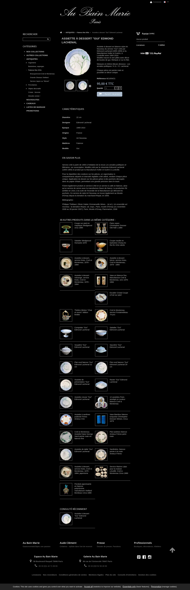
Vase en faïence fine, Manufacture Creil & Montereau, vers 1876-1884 (119, 278)
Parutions (117, 546)
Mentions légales (96, 575)
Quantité (100, 88)
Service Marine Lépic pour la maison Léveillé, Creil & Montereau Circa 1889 (119, 469)
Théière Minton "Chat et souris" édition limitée (83, 312)
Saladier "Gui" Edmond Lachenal (117, 328)
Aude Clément (68, 543)
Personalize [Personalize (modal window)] (156, 587)
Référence (101, 78)
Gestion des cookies (147, 575)
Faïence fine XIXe (35, 70)
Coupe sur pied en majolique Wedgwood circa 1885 (83, 225)
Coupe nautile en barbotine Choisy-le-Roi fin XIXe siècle (118, 243)
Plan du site (110, 575)
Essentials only (129, 587)
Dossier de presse (104, 546)
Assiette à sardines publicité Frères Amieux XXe (82, 416)
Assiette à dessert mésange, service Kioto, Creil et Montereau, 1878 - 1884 (82, 279)
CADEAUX (31, 103)
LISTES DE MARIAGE (35, 107)
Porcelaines (32, 85)
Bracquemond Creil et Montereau (42, 74)
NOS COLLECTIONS (35, 52)
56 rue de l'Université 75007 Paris (97, 561)
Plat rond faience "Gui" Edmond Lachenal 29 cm (119, 364)
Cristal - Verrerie (34, 92)
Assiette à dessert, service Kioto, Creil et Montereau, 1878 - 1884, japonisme (83, 469)
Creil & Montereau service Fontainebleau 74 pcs (119, 312)
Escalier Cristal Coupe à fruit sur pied (119, 294)
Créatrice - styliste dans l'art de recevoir (76, 546)
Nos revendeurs (50, 575)
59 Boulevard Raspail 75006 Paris (48, 561)
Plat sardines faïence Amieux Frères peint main (118, 434)
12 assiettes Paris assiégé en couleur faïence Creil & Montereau (117, 400)
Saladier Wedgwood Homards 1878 (83, 242)
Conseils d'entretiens (127, 575)
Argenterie (32, 63)
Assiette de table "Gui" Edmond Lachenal (84, 450)
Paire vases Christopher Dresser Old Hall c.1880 (118, 225)
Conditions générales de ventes (73, 575)
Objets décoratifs (34, 88)
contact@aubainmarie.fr (145, 562)
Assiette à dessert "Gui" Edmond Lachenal (82, 515)
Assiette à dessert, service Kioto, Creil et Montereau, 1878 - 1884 (83, 261)
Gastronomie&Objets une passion (36, 546)
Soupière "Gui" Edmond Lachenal (82, 346)
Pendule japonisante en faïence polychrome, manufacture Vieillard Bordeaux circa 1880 (83, 488)
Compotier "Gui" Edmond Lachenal (82, 328)
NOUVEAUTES (32, 100)
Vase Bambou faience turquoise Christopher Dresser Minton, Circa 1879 (119, 417)
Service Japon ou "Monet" (39, 81)
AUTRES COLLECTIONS (37, 55)
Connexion (155, 2)
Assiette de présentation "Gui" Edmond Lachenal (82, 382)
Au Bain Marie (31, 543)
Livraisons (36, 575)
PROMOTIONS (32, 111)
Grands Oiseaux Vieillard (39, 77)
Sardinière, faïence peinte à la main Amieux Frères (117, 451)
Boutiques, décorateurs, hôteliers (147, 546)
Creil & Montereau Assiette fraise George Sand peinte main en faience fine (84, 435)
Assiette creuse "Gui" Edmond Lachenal (83, 398)
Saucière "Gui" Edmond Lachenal (117, 346)
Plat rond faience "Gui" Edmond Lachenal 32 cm (84, 364)
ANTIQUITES (32, 59)
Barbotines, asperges (36, 66)
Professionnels (143, 543)
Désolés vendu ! (34, 96)
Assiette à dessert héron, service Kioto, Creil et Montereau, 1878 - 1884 (118, 261)
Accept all (88, 587)
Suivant (90, 86)
